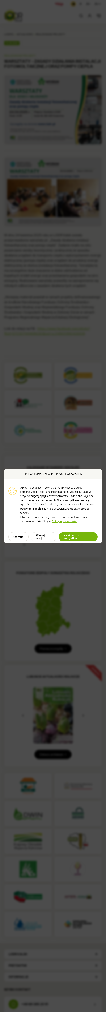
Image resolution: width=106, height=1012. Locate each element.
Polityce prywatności (64, 521)
